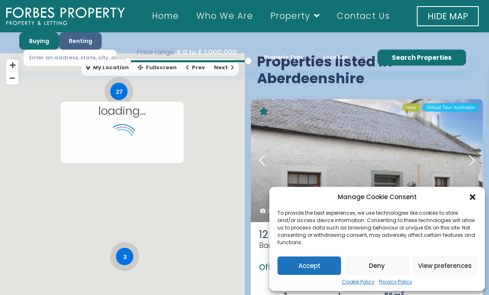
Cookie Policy (358, 282)
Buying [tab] (39, 41)
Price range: (155, 52)
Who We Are (224, 16)
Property (295, 15)
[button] (473, 197)
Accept (309, 265)
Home (165, 16)
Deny (377, 265)
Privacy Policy (395, 282)
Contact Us (363, 16)
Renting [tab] (80, 41)
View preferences (445, 265)
